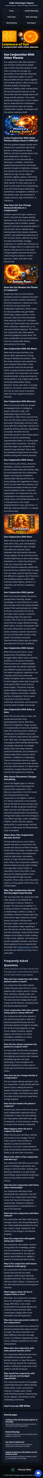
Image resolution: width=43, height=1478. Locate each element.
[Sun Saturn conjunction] (21, 1444)
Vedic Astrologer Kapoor (21, 3)
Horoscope (11, 17)
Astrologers (31, 23)
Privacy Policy (24, 1469)
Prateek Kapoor (23, 947)
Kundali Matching (31, 11)
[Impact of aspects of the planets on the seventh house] (21, 1455)
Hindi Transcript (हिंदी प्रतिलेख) (17, 1406)
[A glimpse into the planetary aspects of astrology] (21, 1422)
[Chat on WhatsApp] (12, 1469)
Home (11, 11)
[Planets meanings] (21, 1433)
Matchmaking (11, 23)
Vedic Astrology (31, 17)
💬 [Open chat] (38, 1473)
